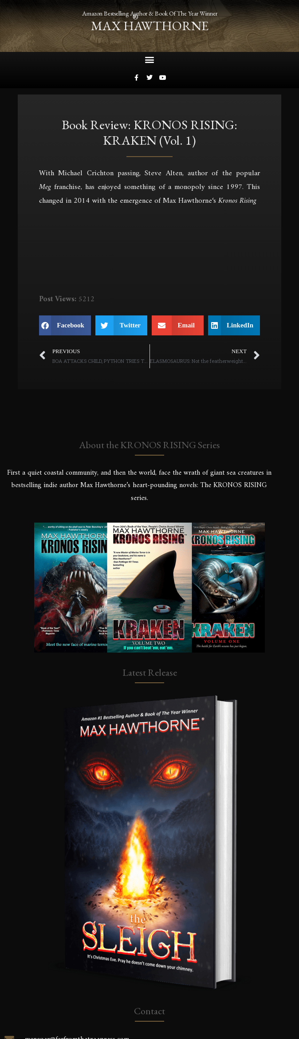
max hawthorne (150, 25)
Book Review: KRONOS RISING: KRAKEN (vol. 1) (149, 134)
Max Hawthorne (187, 201)
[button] (149, 59)
